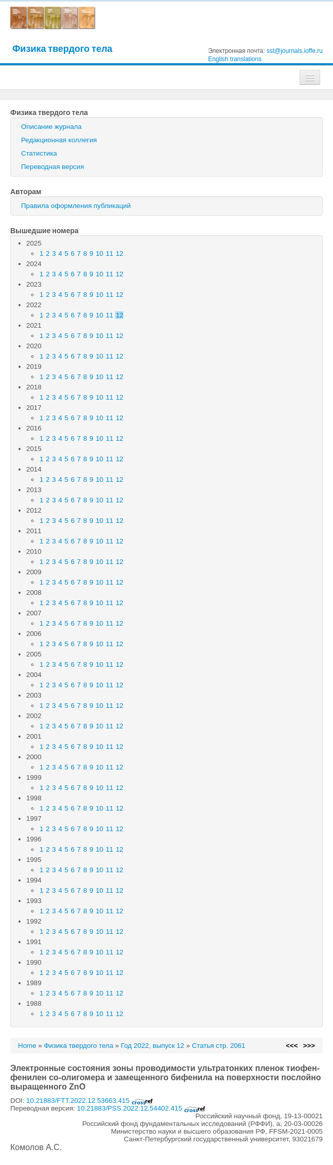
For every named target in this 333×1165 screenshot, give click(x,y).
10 (99, 253)
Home (27, 1045)
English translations (235, 59)
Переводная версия (52, 167)
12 (119, 253)
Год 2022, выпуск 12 (152, 1045)
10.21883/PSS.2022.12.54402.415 (141, 1108)
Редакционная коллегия (59, 140)
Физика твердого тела (62, 48)
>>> (309, 1045)
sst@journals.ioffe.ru (295, 50)
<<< (292, 1045)
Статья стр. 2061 (218, 1045)
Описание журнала (51, 126)
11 (110, 253)
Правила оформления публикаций (76, 206)
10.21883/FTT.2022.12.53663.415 (89, 1100)
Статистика (39, 153)
